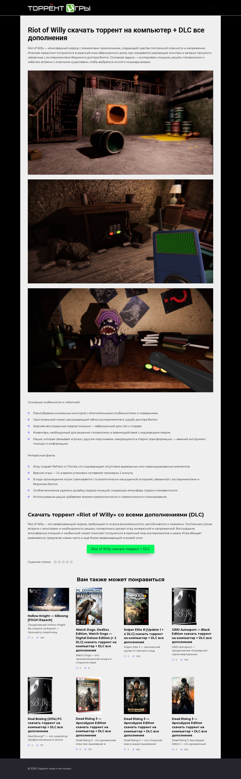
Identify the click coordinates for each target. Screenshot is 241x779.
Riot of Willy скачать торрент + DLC (120, 549)
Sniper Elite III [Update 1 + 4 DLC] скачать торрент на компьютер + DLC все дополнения (144, 636)
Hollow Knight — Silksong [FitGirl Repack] (48, 618)
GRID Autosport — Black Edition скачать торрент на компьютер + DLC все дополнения (192, 636)
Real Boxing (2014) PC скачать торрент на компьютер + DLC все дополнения (45, 725)
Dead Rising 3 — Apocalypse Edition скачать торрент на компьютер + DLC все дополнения (93, 727)
